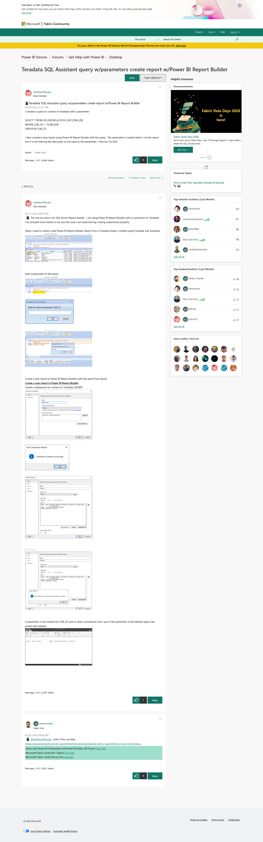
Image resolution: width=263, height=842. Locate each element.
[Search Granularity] (147, 39)
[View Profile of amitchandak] (46, 723)
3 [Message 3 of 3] (35, 692)
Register (199, 31)
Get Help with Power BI (86, 57)
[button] (132, 77)
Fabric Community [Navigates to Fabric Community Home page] (56, 24)
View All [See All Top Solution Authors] (179, 257)
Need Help (40, 152)
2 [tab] (204, 157)
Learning (148, 23)
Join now (26, 12)
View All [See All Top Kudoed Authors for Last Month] (179, 326)
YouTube (101, 748)
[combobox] (201, 39)
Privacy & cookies (198, 819)
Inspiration (92, 23)
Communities (120, 23)
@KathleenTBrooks (41, 739)
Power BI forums (34, 57)
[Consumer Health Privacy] (65, 831)
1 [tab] (202, 157)
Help (222, 31)
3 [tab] (206, 157)
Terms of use (217, 819)
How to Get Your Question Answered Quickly (199, 182)
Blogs (135, 23)
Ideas (105, 23)
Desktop (115, 57)
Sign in (211, 31)
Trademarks (234, 819)
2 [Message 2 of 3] (35, 768)
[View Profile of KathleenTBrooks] (42, 92)
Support (163, 23)
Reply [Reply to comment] (155, 700)
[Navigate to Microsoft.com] (31, 24)
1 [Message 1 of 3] (35, 160)
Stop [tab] (209, 157)
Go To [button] (234, 32)
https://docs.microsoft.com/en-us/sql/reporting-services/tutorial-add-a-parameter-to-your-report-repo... (83, 743)
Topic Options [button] (152, 77)
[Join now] (183, 150)
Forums (77, 23)
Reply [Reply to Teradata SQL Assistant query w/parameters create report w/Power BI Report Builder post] (155, 160)
